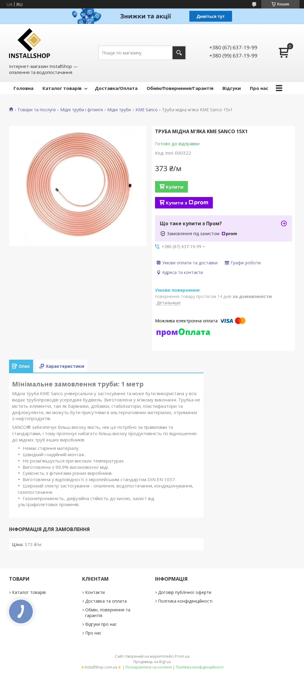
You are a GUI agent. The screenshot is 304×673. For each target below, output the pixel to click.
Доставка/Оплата (116, 88)
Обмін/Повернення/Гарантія (180, 88)
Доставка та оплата (106, 601)
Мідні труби (119, 109)
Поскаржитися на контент (149, 667)
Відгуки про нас (101, 624)
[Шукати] (178, 52)
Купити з (187, 203)
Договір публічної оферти (184, 592)
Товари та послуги (36, 109)
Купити (174, 187)
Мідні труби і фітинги (81, 109)
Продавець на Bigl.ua (152, 661)
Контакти (95, 592)
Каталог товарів (62, 88)
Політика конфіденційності (185, 601)
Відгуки (231, 88)
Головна (23, 88)
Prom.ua (182, 656)
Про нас (259, 88)
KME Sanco (146, 109)
